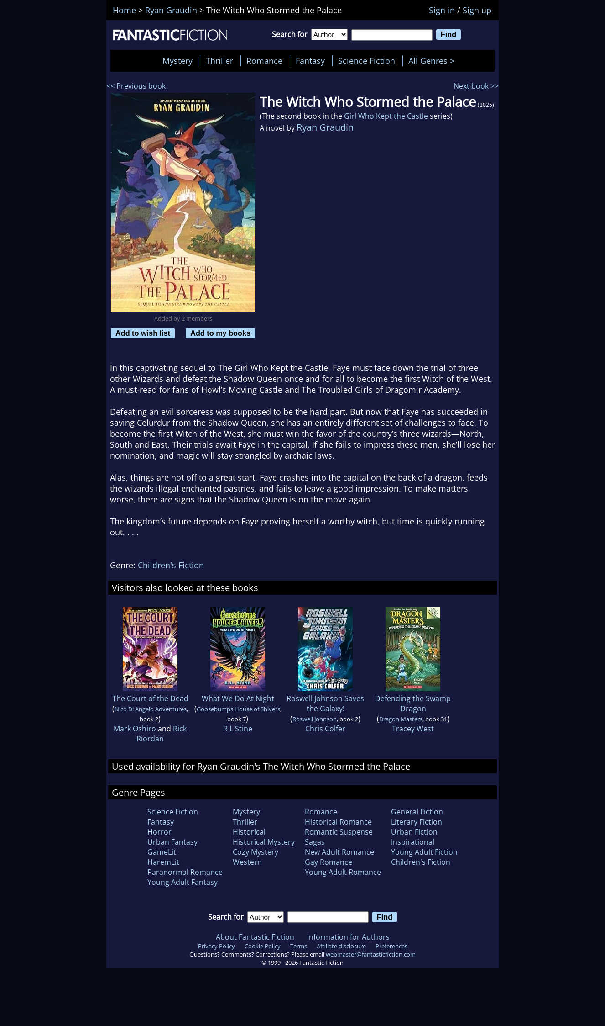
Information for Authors (348, 937)
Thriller (219, 60)
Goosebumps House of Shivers (238, 709)
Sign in (442, 10)
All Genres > (433, 60)
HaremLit (163, 862)
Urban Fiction (414, 832)
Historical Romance (338, 822)
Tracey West (413, 729)
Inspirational (412, 842)
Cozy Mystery (255, 852)
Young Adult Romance (343, 872)
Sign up (477, 10)
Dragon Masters (400, 719)
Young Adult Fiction (424, 852)
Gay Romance (328, 862)
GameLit (161, 852)
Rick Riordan (161, 734)
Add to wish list (142, 333)
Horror (159, 832)
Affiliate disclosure (341, 946)
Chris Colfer (325, 729)
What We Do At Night (238, 698)
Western (247, 862)
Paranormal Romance (185, 872)
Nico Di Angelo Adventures (151, 709)
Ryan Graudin (325, 127)
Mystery (177, 60)
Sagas (315, 842)
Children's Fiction (171, 565)
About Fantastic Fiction (255, 937)
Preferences (391, 946)
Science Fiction (366, 60)
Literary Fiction (416, 822)
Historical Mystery (264, 842)
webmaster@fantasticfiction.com (371, 954)
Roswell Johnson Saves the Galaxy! (325, 703)
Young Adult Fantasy (182, 882)
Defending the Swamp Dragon (413, 703)
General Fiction (417, 812)
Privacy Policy (216, 946)
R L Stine (237, 729)
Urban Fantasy (172, 842)
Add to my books (220, 333)
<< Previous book (136, 86)
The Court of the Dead (150, 698)
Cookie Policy (263, 946)
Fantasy (310, 60)
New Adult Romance (339, 852)
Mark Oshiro (135, 729)
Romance (264, 60)
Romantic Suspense (339, 832)
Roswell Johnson (314, 719)
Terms (298, 946)
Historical (249, 832)
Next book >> (476, 86)
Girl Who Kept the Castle (386, 116)
